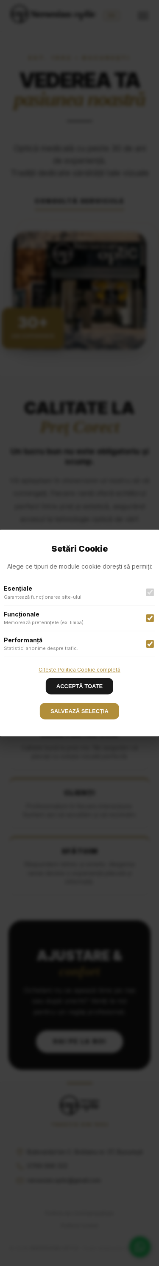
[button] (79, 633)
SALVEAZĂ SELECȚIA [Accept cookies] (79, 711)
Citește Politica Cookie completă (79, 669)
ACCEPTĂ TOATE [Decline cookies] (79, 686)
